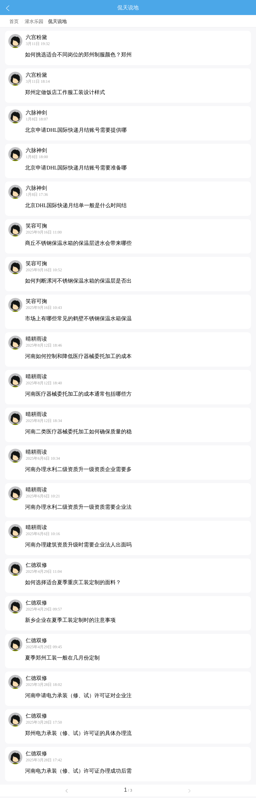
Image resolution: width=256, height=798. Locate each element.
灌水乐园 (34, 21)
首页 (14, 21)
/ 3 (128, 790)
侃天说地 (57, 21)
